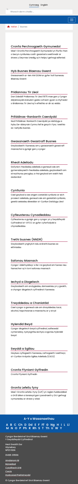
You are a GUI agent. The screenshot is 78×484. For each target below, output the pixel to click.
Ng (52, 425)
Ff (43, 425)
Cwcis (8, 471)
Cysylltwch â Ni (13, 467)
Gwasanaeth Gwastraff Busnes (33, 141)
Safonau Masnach (24, 261)
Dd (30, 425)
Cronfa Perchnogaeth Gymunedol (35, 46)
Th (47, 428)
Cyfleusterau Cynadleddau (31, 215)
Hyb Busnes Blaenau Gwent (31, 71)
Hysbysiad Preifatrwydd (17, 475)
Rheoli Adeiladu (22, 162)
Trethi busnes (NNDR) (26, 239)
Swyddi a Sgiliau (22, 349)
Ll (68, 425)
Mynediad (10, 464)
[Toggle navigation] (71, 19)
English (44, 4)
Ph (25, 428)
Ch (20, 425)
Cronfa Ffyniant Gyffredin (29, 370)
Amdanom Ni (12, 460)
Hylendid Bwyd (21, 324)
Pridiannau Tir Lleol (24, 92)
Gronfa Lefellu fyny (24, 388)
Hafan (12, 26)
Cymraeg (34, 4)
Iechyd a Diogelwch (25, 282)
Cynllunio (18, 190)
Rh (34, 428)
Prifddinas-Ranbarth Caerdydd (34, 117)
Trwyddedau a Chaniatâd (30, 303)
